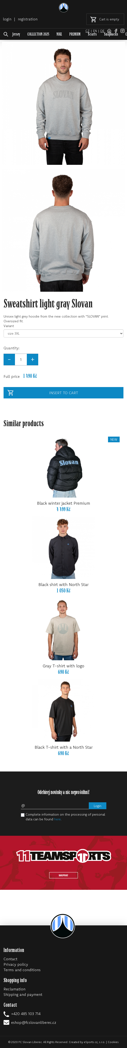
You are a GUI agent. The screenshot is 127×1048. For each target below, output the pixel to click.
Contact (10, 958)
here (57, 819)
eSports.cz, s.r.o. (94, 1042)
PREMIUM (74, 34)
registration (28, 19)
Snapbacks (111, 34)
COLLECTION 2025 (38, 34)
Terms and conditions (22, 969)
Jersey (16, 34)
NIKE (59, 34)
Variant (9, 326)
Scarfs (92, 34)
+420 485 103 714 (26, 1013)
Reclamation (14, 989)
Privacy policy (16, 964)
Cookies (113, 1042)
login (7, 19)
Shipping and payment (23, 994)
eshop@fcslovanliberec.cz (33, 1022)
